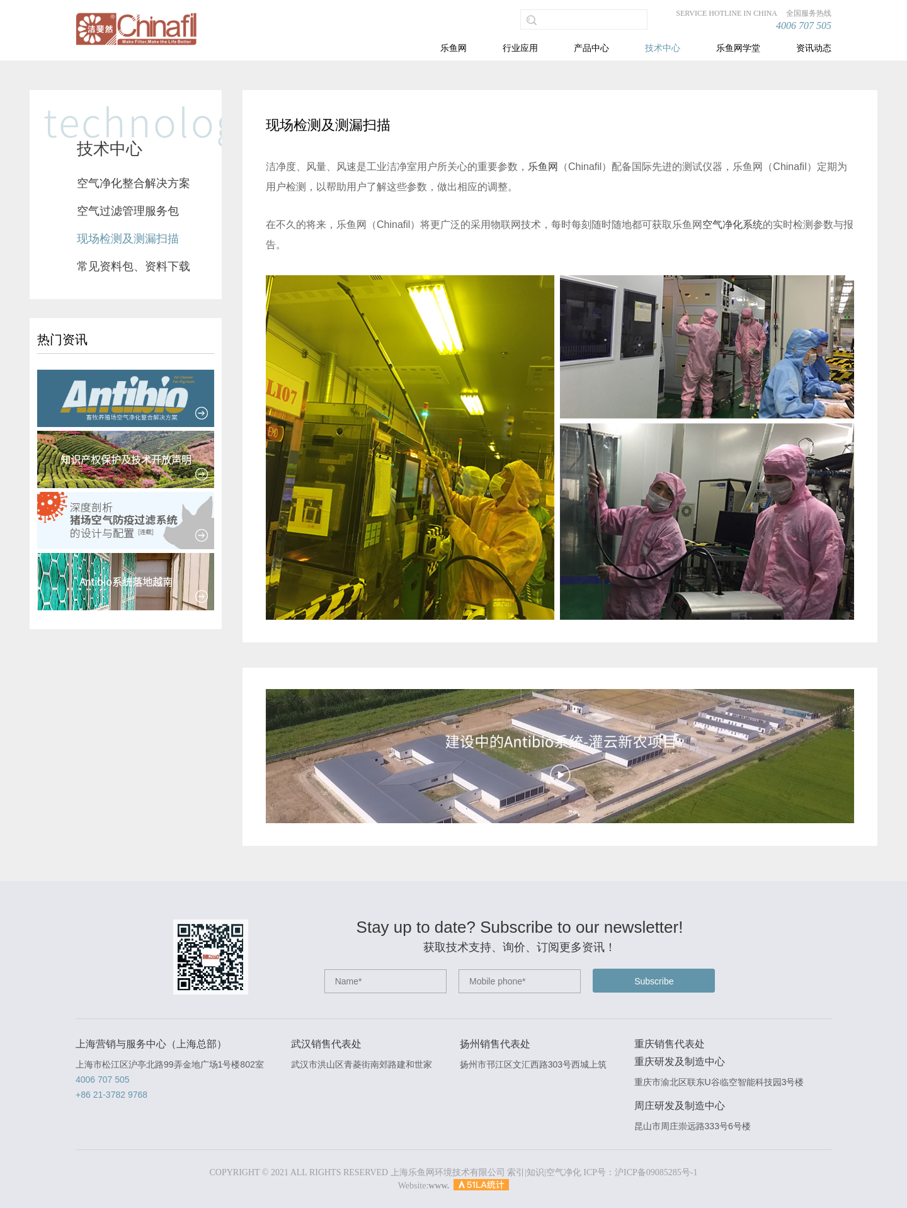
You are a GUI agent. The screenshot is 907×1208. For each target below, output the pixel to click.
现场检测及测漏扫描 (128, 238)
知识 (535, 1172)
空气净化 (563, 1172)
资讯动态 (813, 48)
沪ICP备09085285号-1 (656, 1172)
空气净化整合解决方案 (133, 183)
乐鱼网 (453, 48)
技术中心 (662, 48)
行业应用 (520, 48)
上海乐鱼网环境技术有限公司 (448, 1172)
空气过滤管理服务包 (128, 211)
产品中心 (591, 48)
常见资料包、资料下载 (133, 266)
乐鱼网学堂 (738, 48)
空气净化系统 (732, 224)
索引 (516, 1172)
